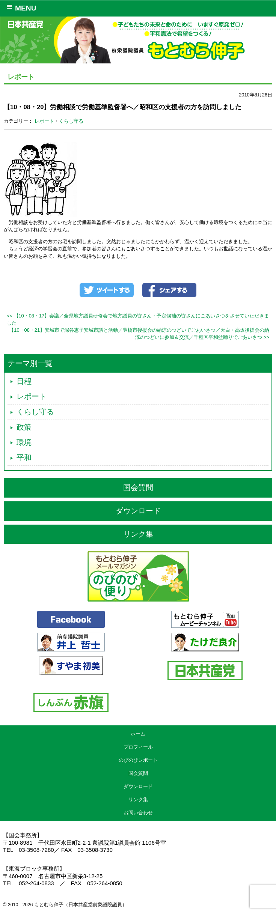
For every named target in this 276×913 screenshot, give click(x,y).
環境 (24, 442)
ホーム (138, 734)
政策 (24, 427)
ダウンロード (138, 511)
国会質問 (138, 487)
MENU (20, 7)
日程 (24, 381)
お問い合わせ (138, 812)
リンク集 (138, 534)
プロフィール (138, 747)
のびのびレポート (138, 760)
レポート (44, 121)
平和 (24, 457)
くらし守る (71, 121)
